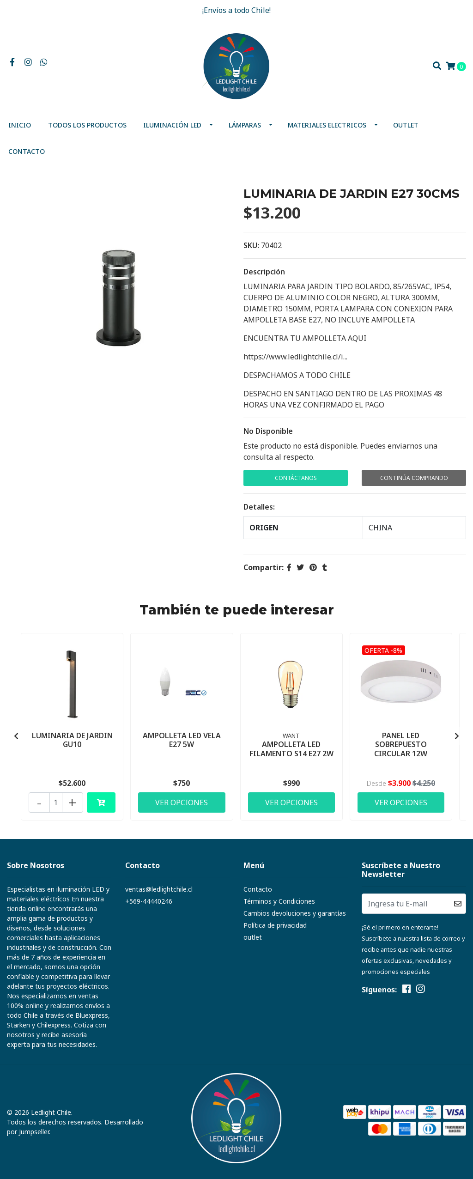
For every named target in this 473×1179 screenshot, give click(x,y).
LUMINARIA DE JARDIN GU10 (72, 739)
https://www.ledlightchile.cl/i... (295, 357)
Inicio (19, 125)
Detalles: (259, 507)
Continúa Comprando (414, 478)
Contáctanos (296, 478)
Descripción (264, 272)
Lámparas (245, 125)
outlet (405, 125)
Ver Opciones (181, 802)
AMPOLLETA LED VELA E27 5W (182, 739)
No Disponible (268, 431)
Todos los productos (87, 125)
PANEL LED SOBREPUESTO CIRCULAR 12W (400, 744)
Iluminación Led (172, 125)
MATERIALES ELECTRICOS (327, 125)
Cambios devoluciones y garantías (294, 913)
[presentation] (16, 736)
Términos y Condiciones (279, 901)
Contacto (26, 151)
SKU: (251, 245)
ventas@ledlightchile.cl (159, 889)
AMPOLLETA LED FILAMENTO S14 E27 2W (291, 748)
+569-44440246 (148, 901)
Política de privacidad (275, 925)
